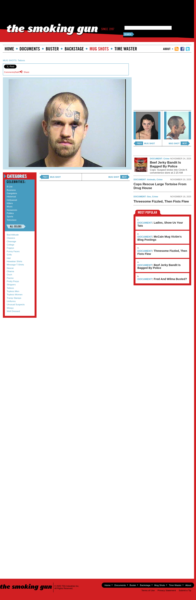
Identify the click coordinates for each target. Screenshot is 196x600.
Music (9, 206)
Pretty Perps (13, 281)
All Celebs (16, 226)
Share (25, 72)
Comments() (12, 72)
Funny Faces (13, 251)
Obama (10, 271)
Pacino (10, 278)
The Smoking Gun (26, 584)
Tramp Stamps (14, 298)
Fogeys (10, 248)
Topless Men (13, 291)
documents (30, 48)
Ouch (9, 274)
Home (9, 48)
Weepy (10, 308)
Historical (11, 196)
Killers (10, 203)
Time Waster (126, 48)
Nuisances (12, 210)
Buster (52, 48)
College (10, 245)
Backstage (74, 48)
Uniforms (11, 301)
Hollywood (12, 200)
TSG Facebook (182, 49)
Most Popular (148, 212)
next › (125, 177)
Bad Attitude (13, 235)
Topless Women (14, 294)
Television (12, 220)
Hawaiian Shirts (14, 261)
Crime (166, 158)
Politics (10, 213)
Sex (149, 196)
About (166, 49)
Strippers (11, 284)
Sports (10, 216)
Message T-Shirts (15, 264)
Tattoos (21, 60)
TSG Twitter (188, 49)
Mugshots (99, 48)
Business (11, 190)
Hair (9, 258)
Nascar (10, 268)
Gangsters (12, 193)
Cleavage (11, 241)
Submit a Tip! (19, 329)
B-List (9, 186)
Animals (151, 179)
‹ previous (44, 177)
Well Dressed (13, 311)
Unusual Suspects (16, 304)
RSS (177, 49)
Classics (11, 238)
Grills (9, 254)
